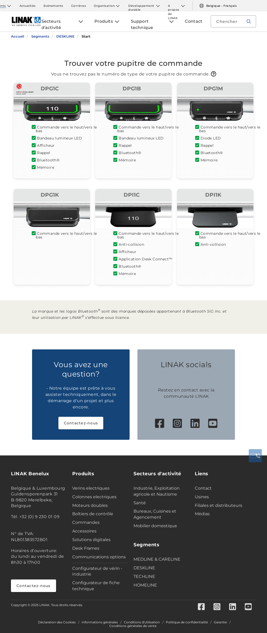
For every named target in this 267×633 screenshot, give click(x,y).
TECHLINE (144, 576)
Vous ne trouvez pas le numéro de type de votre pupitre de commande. (133, 74)
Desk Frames (85, 548)
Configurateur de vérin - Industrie (97, 571)
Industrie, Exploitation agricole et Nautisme (157, 491)
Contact (203, 488)
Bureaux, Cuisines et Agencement (155, 514)
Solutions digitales (91, 539)
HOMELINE (145, 585)
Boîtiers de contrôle (92, 513)
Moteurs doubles (90, 505)
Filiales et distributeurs (218, 505)
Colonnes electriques (94, 496)
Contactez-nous (81, 423)
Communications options (99, 556)
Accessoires (84, 531)
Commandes (86, 522)
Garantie (220, 622)
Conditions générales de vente (132, 626)
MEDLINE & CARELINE (157, 559)
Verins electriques (91, 488)
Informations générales (100, 622)
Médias (202, 513)
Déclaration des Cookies (57, 622)
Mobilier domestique (155, 525)
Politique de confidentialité (187, 622)
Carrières (78, 6)
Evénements (53, 6)
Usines (202, 496)
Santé (140, 502)
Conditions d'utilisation (142, 622)
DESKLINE (144, 567)
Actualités (28, 6)
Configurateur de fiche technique (96, 585)
